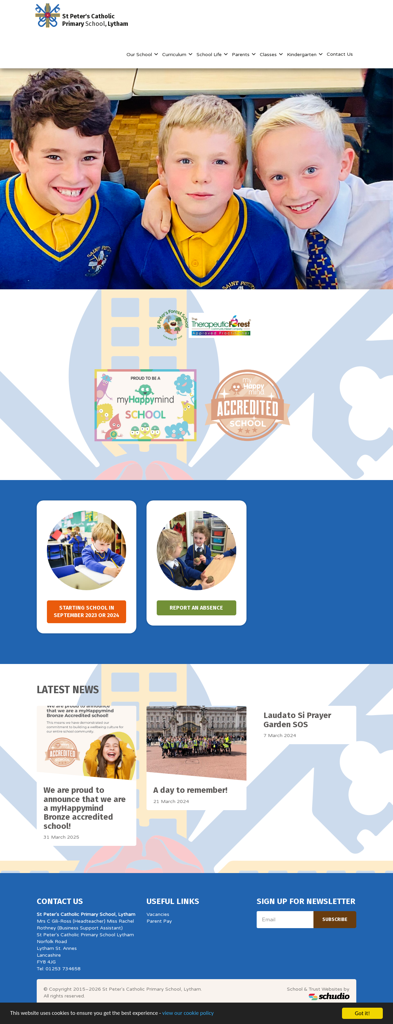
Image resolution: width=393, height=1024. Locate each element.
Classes (269, 54)
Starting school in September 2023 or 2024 (86, 611)
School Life (209, 54)
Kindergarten (302, 54)
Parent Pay (159, 921)
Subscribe (334, 919)
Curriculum (175, 54)
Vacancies (158, 914)
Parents (241, 54)
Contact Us (340, 54)
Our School (139, 54)
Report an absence (196, 607)
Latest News (68, 690)
